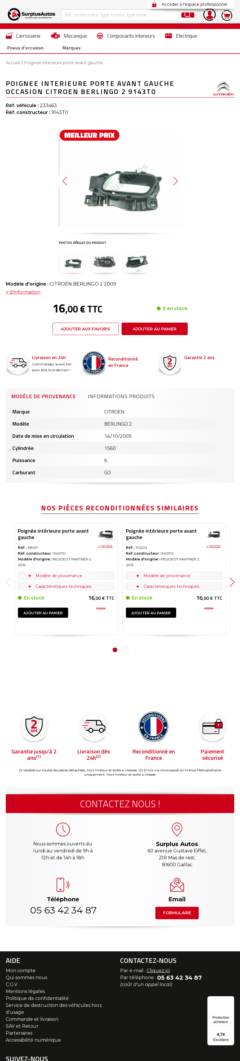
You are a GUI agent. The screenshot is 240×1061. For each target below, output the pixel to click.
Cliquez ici (158, 973)
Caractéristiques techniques (63, 588)
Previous (8, 584)
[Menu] (230, 999)
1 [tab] (115, 652)
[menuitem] (23, 35)
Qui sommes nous (26, 980)
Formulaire (177, 915)
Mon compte (21, 973)
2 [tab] (125, 652)
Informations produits (121, 398)
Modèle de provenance (44, 398)
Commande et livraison (32, 1021)
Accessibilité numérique (33, 1042)
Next (232, 584)
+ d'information (23, 294)
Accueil (13, 65)
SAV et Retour (22, 1028)
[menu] (120, 42)
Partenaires (19, 1035)
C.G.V (11, 987)
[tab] (44, 398)
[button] (64, 183)
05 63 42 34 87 (63, 912)
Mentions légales (25, 993)
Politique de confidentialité (37, 1000)
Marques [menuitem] (63, 49)
